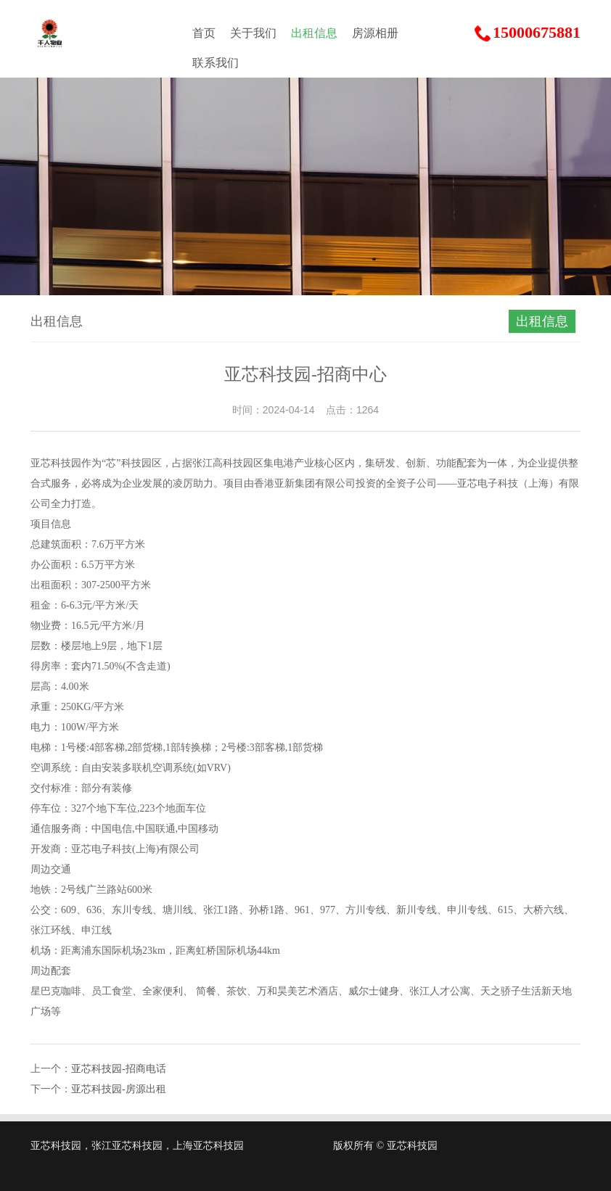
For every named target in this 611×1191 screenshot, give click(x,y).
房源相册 (375, 33)
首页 (204, 33)
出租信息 (314, 33)
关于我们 (253, 33)
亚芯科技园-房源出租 (118, 1089)
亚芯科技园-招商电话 (118, 1068)
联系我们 (215, 63)
